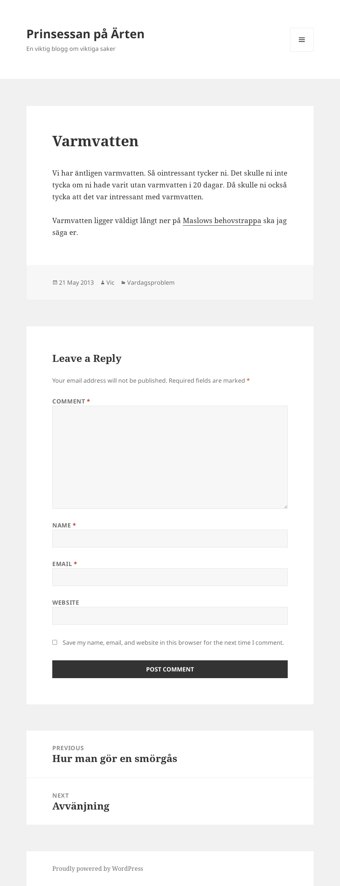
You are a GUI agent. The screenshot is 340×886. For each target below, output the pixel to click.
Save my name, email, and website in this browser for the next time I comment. (173, 642)
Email (64, 564)
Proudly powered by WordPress (97, 868)
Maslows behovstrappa (222, 220)
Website (65, 602)
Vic (110, 282)
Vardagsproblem (151, 282)
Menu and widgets (302, 51)
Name (64, 525)
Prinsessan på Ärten (85, 34)
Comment (71, 401)
